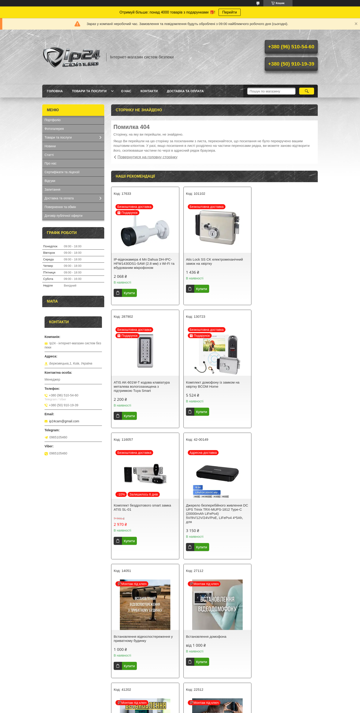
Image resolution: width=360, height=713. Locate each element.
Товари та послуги (89, 91)
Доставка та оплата (185, 91)
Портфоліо (53, 120)
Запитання (52, 189)
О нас (126, 91)
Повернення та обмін (60, 207)
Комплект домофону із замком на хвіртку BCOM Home (140, 384)
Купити (129, 293)
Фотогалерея (54, 129)
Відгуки (50, 181)
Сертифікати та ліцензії (62, 172)
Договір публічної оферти (63, 215)
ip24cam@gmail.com (64, 421)
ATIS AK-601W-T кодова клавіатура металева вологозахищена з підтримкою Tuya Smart (282, 263)
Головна (55, 91)
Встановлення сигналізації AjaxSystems (135, 634)
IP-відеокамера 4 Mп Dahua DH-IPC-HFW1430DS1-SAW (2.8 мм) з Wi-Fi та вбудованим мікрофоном (144, 263)
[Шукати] (306, 91)
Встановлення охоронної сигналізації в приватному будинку (283, 516)
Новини (50, 146)
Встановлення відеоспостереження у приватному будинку (143, 516)
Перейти (229, 12)
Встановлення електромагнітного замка (210, 634)
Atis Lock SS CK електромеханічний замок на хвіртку (212, 261)
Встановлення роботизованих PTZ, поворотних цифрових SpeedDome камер (282, 636)
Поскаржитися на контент (188, 708)
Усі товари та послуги (213, 682)
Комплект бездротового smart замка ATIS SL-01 (212, 384)
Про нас (50, 163)
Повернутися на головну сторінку (147, 157)
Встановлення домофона (204, 513)
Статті (49, 155)
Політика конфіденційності (224, 708)
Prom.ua (201, 704)
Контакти (149, 91)
